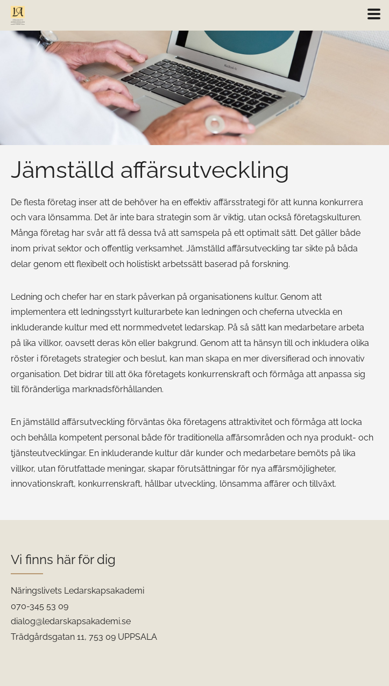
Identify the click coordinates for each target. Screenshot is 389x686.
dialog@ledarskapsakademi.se (71, 621)
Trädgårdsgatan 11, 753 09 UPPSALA (84, 637)
